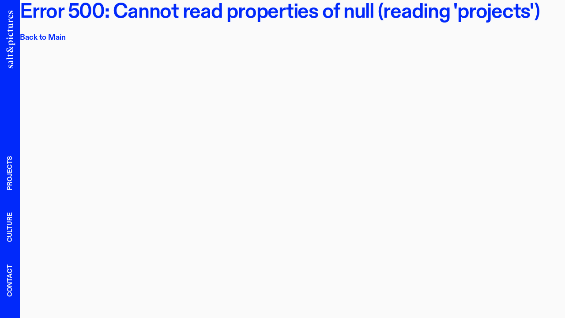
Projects (10, 173)
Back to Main (43, 37)
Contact (10, 281)
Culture (10, 227)
